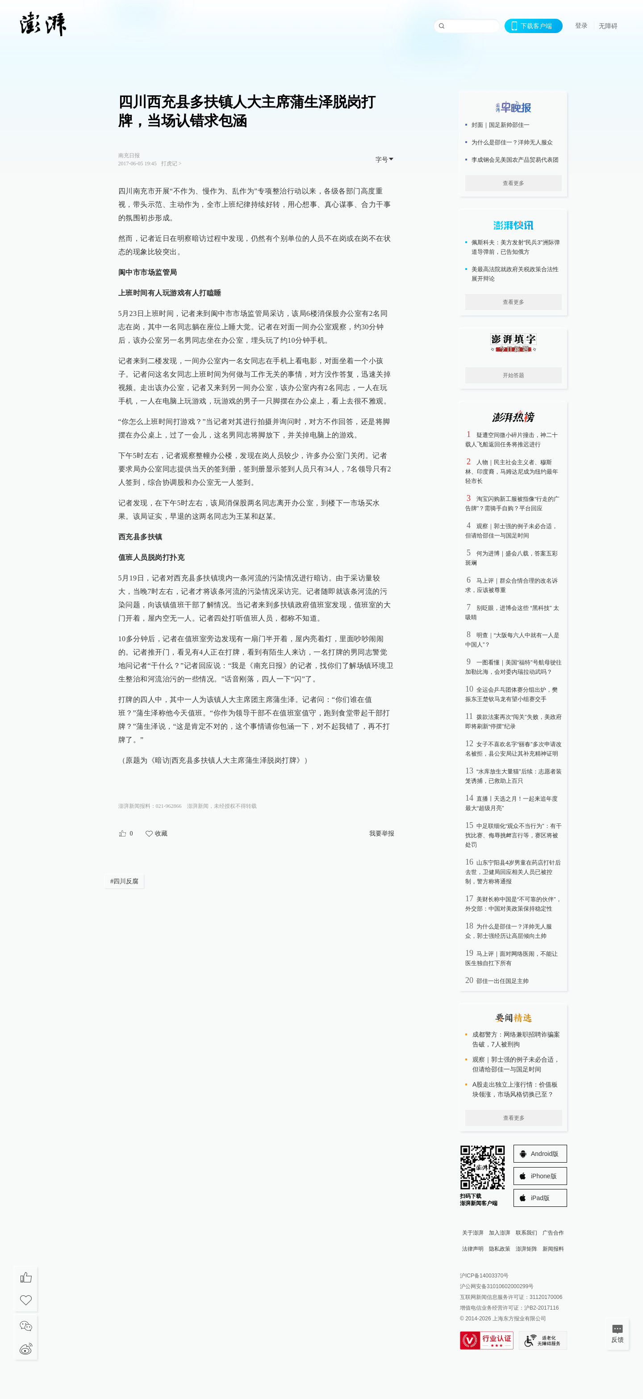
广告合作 (553, 1233)
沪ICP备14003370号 (484, 1276)
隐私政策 (499, 1249)
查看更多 (513, 183)
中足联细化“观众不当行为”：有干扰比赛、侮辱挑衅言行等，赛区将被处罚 (513, 835)
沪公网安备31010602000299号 (497, 1286)
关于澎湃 (473, 1233)
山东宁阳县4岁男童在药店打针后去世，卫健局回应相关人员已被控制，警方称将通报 (513, 872)
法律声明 (473, 1249)
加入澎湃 (499, 1233)
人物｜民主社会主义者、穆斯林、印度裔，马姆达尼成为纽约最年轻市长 (511, 471)
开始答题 (513, 375)
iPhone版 (544, 1176)
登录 (581, 25)
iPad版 (540, 1198)
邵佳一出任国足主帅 (502, 981)
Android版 (545, 1153)
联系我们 (526, 1233)
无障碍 (608, 25)
